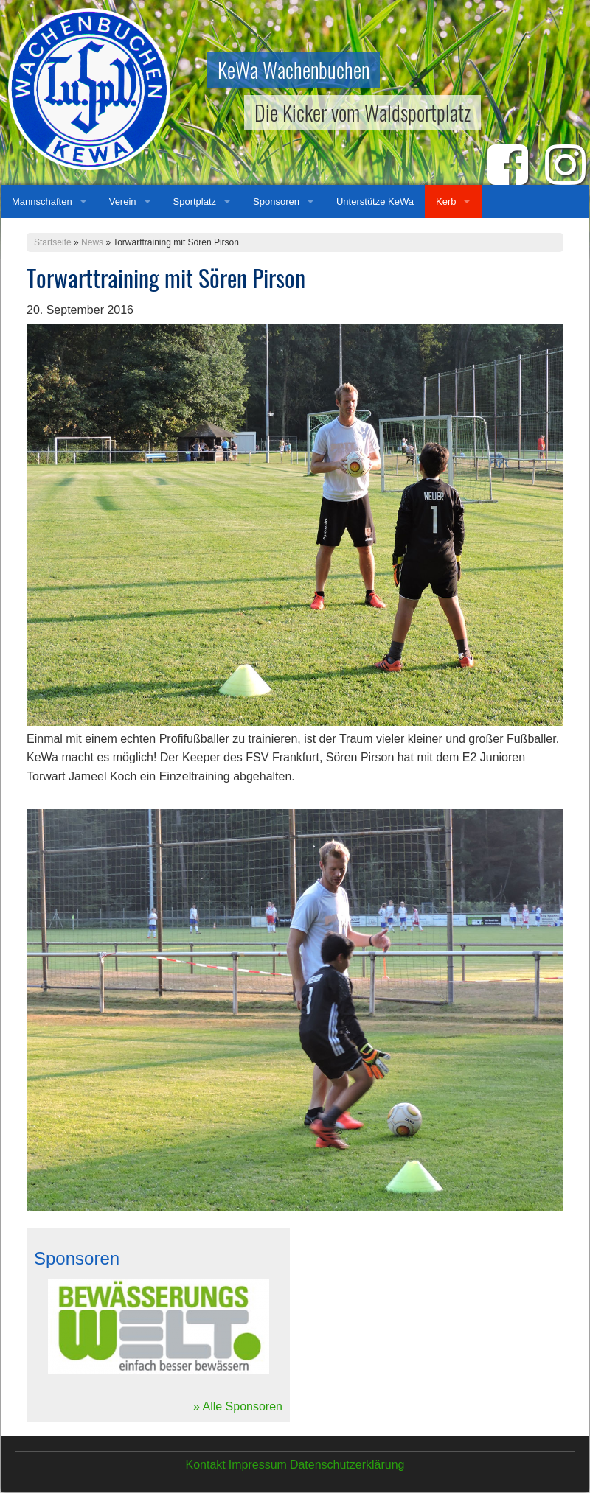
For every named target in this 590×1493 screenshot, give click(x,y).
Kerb (446, 201)
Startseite (53, 242)
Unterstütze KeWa (375, 201)
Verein (122, 201)
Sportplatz (195, 201)
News (92, 242)
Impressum (258, 1464)
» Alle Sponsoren (237, 1406)
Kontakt (205, 1464)
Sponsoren (276, 201)
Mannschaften (42, 201)
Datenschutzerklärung (347, 1464)
